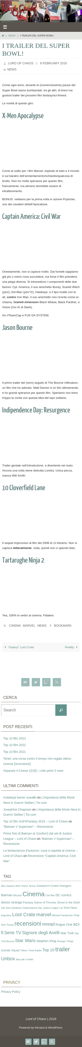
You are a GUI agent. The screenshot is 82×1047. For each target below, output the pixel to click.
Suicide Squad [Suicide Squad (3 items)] (10, 950)
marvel (29, 625)
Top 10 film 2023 (14, 738)
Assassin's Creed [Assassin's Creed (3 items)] (47, 885)
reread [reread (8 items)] (48, 924)
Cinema (15, 625)
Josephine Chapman (17, 809)
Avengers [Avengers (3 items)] (65, 885)
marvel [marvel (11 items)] (43, 914)
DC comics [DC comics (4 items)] (64, 895)
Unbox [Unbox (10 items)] (8, 958)
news (42, 625)
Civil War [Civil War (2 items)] (50, 895)
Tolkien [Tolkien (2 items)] (24, 950)
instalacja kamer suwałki (19, 797)
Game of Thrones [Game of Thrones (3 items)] (45, 902)
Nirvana (40, 1027)
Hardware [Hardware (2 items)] (17, 908)
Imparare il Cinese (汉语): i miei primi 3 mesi (33, 770)
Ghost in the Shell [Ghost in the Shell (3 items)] (68, 902)
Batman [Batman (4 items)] (6, 895)
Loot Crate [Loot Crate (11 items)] (23, 914)
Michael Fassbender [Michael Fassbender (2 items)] (62, 915)
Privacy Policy (10, 991)
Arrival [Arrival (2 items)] (32, 886)
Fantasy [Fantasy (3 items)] (28, 902)
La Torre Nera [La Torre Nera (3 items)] (68, 907)
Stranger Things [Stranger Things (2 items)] (65, 941)
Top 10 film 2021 (14, 752)
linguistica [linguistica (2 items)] (6, 915)
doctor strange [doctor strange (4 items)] (11, 902)
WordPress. (55, 1027)
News (12, 35)
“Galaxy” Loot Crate (18, 647)
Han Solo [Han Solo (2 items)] (6, 908)
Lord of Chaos (20, 63)
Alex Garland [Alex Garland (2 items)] (8, 886)
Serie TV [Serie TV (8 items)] (12, 932)
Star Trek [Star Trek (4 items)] (67, 933)
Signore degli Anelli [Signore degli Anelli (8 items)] (40, 932)
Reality (72, 647)
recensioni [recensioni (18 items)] (27, 923)
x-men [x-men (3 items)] (29, 959)
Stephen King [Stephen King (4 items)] (46, 941)
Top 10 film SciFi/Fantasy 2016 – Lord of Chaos (35, 821)
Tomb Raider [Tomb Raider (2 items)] (35, 950)
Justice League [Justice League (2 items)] (51, 908)
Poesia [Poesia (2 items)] (10, 924)
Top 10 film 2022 (14, 745)
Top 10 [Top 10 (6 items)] (48, 950)
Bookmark (63, 625)
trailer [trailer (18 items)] (62, 949)
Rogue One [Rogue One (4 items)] (64, 924)
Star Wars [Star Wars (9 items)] (25, 940)
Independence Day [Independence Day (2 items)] (32, 908)
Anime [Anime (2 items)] (24, 886)
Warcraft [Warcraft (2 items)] (20, 959)
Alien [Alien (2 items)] (18, 886)
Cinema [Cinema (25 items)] (34, 894)
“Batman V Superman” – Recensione (28, 826)
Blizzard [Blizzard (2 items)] (17, 895)
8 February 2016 (53, 63)
